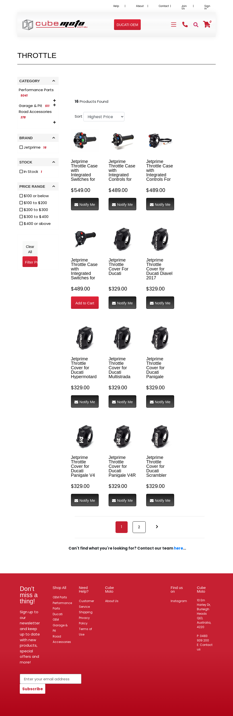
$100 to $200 (33, 202)
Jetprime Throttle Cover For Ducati (118, 267)
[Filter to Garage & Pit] (35, 106)
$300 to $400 (34, 216)
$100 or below (34, 195)
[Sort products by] (103, 116)
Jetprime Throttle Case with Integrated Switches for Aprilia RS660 (84, 271)
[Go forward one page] (157, 527)
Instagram (179, 601)
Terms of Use (85, 632)
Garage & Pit (60, 628)
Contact (164, 6)
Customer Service (86, 604)
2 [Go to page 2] (139, 527)
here (178, 548)
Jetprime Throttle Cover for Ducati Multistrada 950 (119, 370)
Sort (78, 116)
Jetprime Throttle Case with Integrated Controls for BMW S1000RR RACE (122, 177)
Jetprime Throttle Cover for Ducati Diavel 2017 (159, 269)
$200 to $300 (34, 209)
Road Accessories (62, 639)
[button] (127, 25)
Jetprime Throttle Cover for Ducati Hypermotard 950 (84, 370)
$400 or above (35, 223)
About (140, 6)
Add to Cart (84, 303)
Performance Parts (62, 606)
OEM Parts (60, 597)
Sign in (207, 7)
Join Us (184, 7)
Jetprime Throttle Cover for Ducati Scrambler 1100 (156, 468)
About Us (111, 601)
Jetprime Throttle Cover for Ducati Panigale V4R (122, 466)
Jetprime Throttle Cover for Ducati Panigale (155, 367)
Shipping (86, 612)
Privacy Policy (84, 621)
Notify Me (84, 204)
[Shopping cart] (207, 24)
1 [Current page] (121, 526)
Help (116, 6)
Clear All (30, 249)
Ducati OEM (58, 617)
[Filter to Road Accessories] (38, 114)
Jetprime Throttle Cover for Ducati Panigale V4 (83, 466)
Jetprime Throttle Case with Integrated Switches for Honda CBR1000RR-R (84, 177)
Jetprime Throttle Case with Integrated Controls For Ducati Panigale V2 (159, 175)
